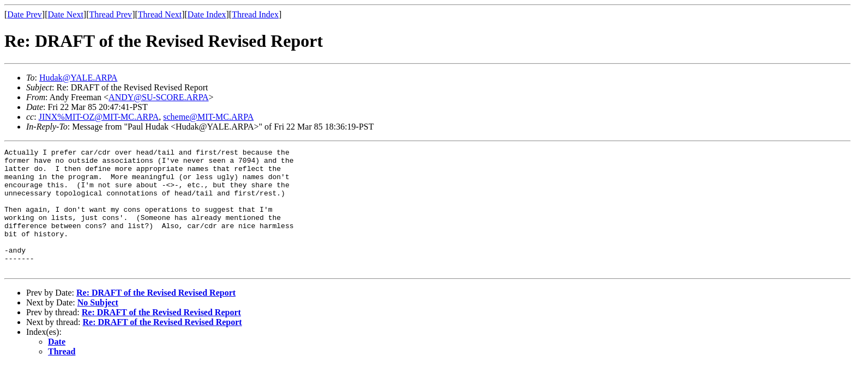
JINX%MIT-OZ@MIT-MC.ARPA (99, 116)
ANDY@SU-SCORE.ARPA (159, 97)
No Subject (97, 327)
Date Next (65, 14)
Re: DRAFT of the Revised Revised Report (156, 317)
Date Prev (24, 14)
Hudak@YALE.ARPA (78, 77)
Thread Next (160, 14)
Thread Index (255, 14)
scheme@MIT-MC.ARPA (208, 116)
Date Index (207, 14)
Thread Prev (110, 14)
